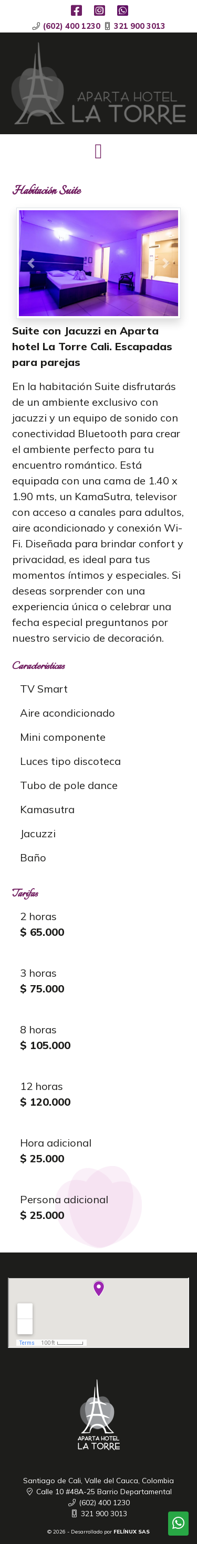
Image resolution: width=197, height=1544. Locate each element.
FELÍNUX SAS (131, 1531)
